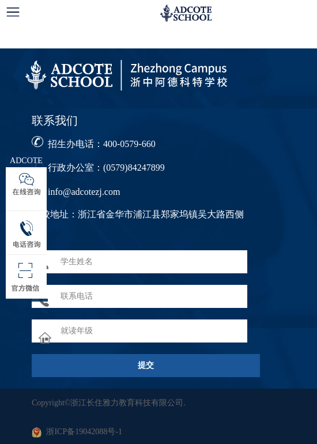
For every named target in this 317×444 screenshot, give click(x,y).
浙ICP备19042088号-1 (84, 431)
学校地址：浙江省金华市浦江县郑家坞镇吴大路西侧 (138, 214)
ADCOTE (26, 160)
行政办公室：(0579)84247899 (106, 167)
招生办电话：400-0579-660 (102, 144)
